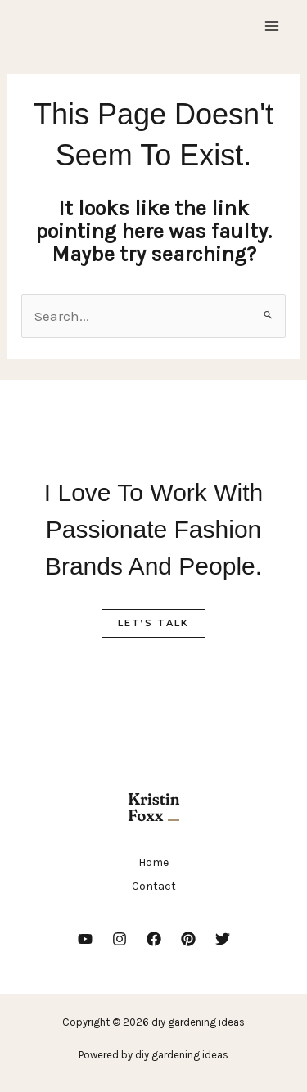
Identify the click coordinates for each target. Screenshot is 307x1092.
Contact (154, 886)
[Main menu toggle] (272, 26)
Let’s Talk (153, 623)
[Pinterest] (188, 939)
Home (153, 862)
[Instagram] (119, 939)
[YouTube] (85, 939)
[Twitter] (222, 939)
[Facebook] (154, 939)
